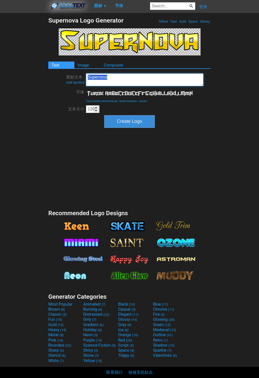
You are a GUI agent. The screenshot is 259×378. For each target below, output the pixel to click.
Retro (160, 340)
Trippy (126, 355)
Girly (89, 319)
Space (193, 21)
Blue (160, 304)
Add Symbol (75, 82)
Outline (163, 334)
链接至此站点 (140, 372)
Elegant (128, 314)
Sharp (56, 350)
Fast (174, 21)
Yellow (163, 21)
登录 (203, 6)
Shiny (90, 350)
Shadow (164, 345)
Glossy (205, 21)
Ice (123, 329)
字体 (80, 92)
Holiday (92, 329)
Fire (159, 314)
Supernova (144, 79)
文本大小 (76, 109)
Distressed (96, 314)
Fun (55, 319)
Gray (124, 324)
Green (162, 324)
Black (126, 304)
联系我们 (114, 372)
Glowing (164, 319)
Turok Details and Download (101, 101)
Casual (127, 309)
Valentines (165, 355)
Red (125, 340)
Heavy (57, 329)
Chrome (163, 309)
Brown (56, 309)
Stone (91, 355)
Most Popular (60, 304)
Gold (183, 21)
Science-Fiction (99, 345)
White (56, 360)
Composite (113, 65)
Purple (92, 340)
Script (126, 345)
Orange (128, 334)
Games (143, 101)
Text (55, 65)
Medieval (164, 329)
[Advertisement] (24, 93)
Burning (92, 309)
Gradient (93, 324)
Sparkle (162, 350)
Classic (57, 314)
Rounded (59, 345)
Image (83, 65)
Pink (55, 340)
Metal (56, 334)
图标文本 (75, 79)
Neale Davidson (128, 101)
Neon (90, 334)
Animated (94, 304)
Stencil (57, 355)
